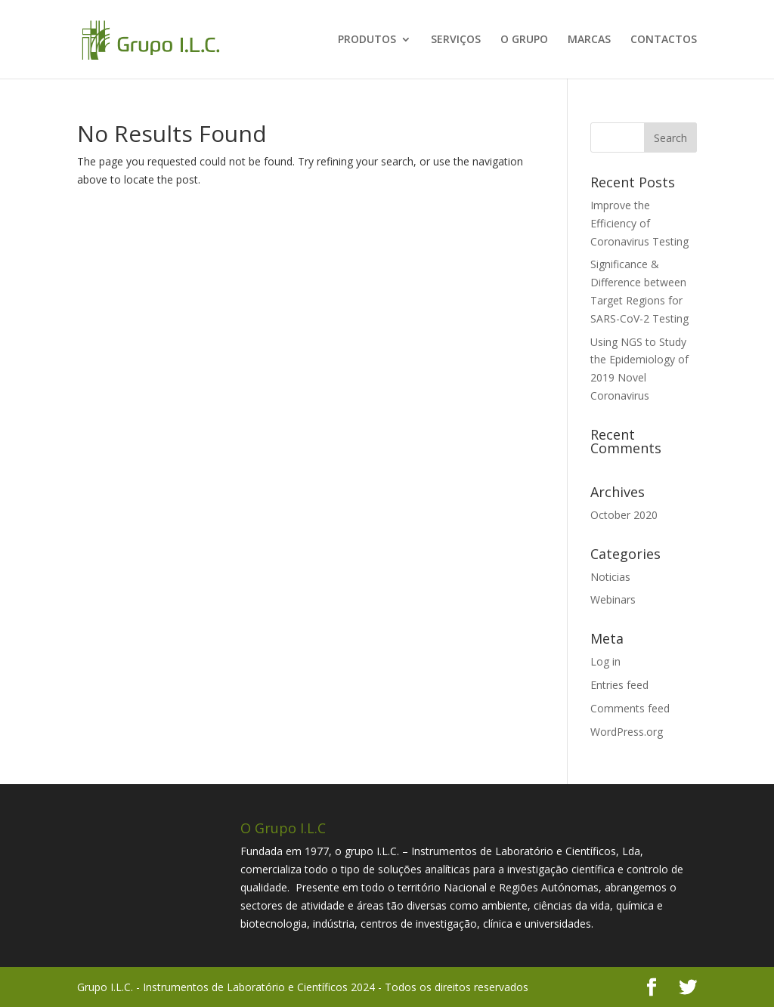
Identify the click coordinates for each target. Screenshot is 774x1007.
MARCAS (589, 40)
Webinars (613, 599)
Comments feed (630, 708)
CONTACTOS (663, 40)
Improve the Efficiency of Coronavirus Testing (639, 223)
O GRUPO (524, 40)
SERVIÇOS (456, 40)
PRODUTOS (367, 40)
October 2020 (624, 515)
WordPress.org (626, 731)
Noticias (610, 577)
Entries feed (619, 685)
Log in (605, 661)
